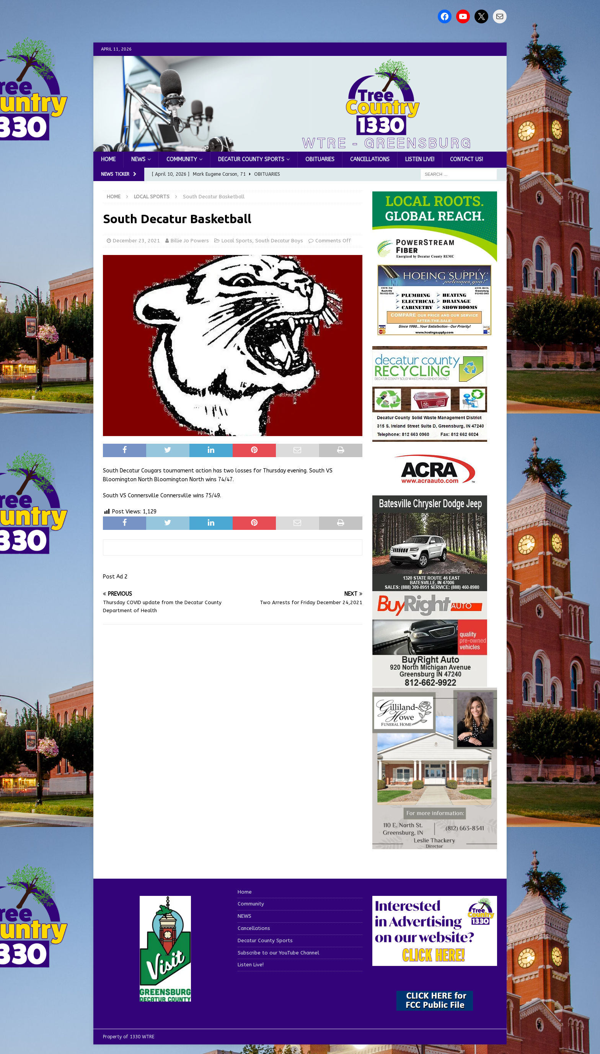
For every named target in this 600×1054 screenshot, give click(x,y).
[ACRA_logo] (434, 479)
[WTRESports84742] (429, 437)
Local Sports (237, 240)
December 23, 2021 (136, 240)
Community (181, 159)
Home (108, 159)
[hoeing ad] (434, 331)
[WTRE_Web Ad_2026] (434, 258)
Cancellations (370, 159)
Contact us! (466, 159)
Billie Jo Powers (190, 240)
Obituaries (319, 159)
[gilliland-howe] (434, 844)
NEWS (138, 159)
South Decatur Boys (279, 240)
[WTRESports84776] (429, 586)
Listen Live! (419, 159)
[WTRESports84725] (429, 682)
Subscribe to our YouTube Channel (278, 953)
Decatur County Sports (251, 159)
